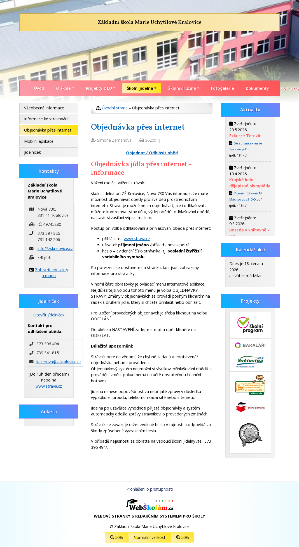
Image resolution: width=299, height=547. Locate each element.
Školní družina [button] (182, 88)
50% (116, 537)
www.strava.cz (137, 238)
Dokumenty (257, 88)
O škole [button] (63, 88)
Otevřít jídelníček (48, 315)
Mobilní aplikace (38, 141)
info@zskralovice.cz (55, 248)
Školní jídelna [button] (140, 88)
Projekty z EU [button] (99, 88)
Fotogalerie (222, 88)
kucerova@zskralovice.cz (58, 361)
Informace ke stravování (46, 118)
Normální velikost (149, 537)
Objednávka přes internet (47, 130)
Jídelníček (32, 152)
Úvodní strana (115, 108)
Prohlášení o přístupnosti (149, 489)
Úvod (39, 88)
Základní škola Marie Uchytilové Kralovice (150, 22)
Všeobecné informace (44, 108)
